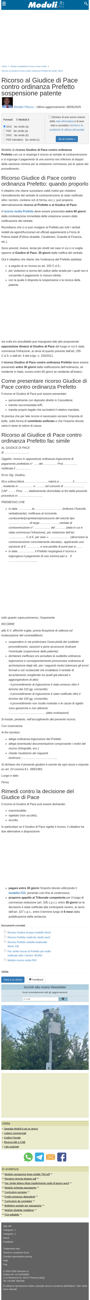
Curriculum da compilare (18, 1201)
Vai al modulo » (66, 139)
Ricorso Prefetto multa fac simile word (28, 937)
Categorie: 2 (9, 1234)
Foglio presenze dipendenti (20, 1196)
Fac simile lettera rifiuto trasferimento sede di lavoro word (37, 1183)
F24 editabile (12, 1214)
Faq (5, 1264)
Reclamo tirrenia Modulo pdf (20, 1178)
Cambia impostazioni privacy (17, 1256)
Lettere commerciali (15, 1133)
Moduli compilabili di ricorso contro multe (29, 66)
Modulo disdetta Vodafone (19, 1210)
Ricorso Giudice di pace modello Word (29, 932)
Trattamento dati (11, 1248)
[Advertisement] (45, 37)
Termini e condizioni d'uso (16, 1252)
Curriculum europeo (16, 1192)
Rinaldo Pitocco (24, 107)
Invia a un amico (13, 979)
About (6, 1238)
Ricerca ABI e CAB (14, 1142)
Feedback (36, 979)
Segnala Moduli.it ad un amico (21, 1128)
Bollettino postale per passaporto (23, 1205)
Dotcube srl (23, 1271)
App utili (7, 1226)
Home (4, 66)
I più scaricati (11, 1146)
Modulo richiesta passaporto (20, 1187)
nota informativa (65, 121)
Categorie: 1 (9, 1230)
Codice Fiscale (12, 1137)
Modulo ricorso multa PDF (22, 960)
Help (5, 1260)
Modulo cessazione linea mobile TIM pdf (27, 1174)
